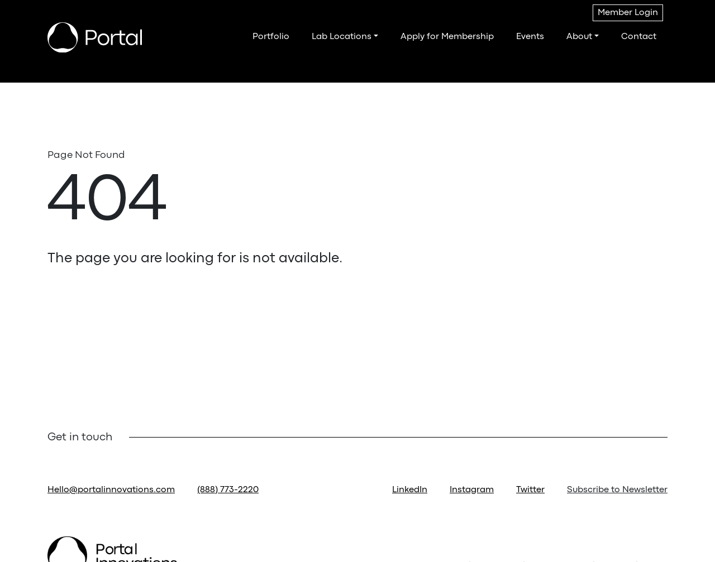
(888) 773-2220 (228, 490)
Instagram (472, 490)
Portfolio (270, 37)
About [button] (579, 37)
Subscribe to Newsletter (617, 490)
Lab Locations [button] (341, 37)
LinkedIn (409, 490)
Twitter (530, 490)
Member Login (628, 13)
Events (530, 37)
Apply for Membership (447, 37)
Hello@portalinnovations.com (111, 490)
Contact (638, 37)
